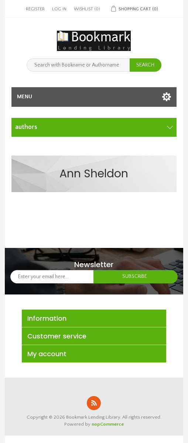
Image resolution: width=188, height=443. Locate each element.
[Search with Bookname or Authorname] (78, 65)
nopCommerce (108, 424)
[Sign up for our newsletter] (52, 276)
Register (35, 9)
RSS (94, 403)
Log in (59, 9)
